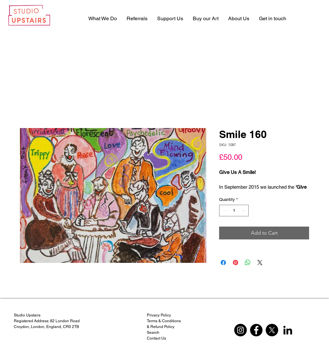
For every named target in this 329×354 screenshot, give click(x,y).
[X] (272, 330)
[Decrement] (224, 210)
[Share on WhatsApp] (248, 262)
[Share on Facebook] (223, 262)
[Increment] (244, 210)
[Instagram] (240, 330)
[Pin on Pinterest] (235, 262)
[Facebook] (256, 330)
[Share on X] (260, 262)
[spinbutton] (234, 210)
